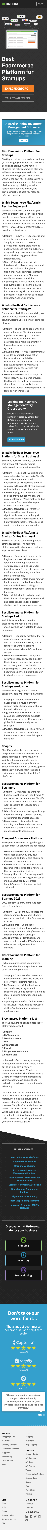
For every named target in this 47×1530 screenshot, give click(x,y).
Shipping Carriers (9, 1445)
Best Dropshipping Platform (24, 1201)
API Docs (29, 1462)
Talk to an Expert (17, 98)
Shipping (29, 1437)
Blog (27, 1486)
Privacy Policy (8, 1515)
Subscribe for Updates (34, 1474)
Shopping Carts (8, 1437)
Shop (4, 1503)
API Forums (30, 1466)
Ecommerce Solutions (24, 1161)
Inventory (29, 1441)
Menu (40, 4)
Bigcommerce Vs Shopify (24, 1196)
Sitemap (28, 1494)
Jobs (4, 1507)
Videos (28, 1470)
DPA (3, 1523)
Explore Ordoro (16, 88)
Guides (28, 1482)
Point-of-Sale (7, 1461)
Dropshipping (31, 1445)
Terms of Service (9, 1519)
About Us (29, 1504)
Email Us (29, 1508)
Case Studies (31, 1490)
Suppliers (6, 1453)
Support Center (31, 1454)
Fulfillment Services (10, 1449)
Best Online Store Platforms (25, 1157)
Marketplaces (8, 1441)
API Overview (31, 1458)
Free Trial (23, 141)
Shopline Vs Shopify (24, 1166)
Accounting (7, 1457)
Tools (4, 1465)
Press (4, 1511)
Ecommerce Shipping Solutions (25, 1185)
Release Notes (31, 1478)
